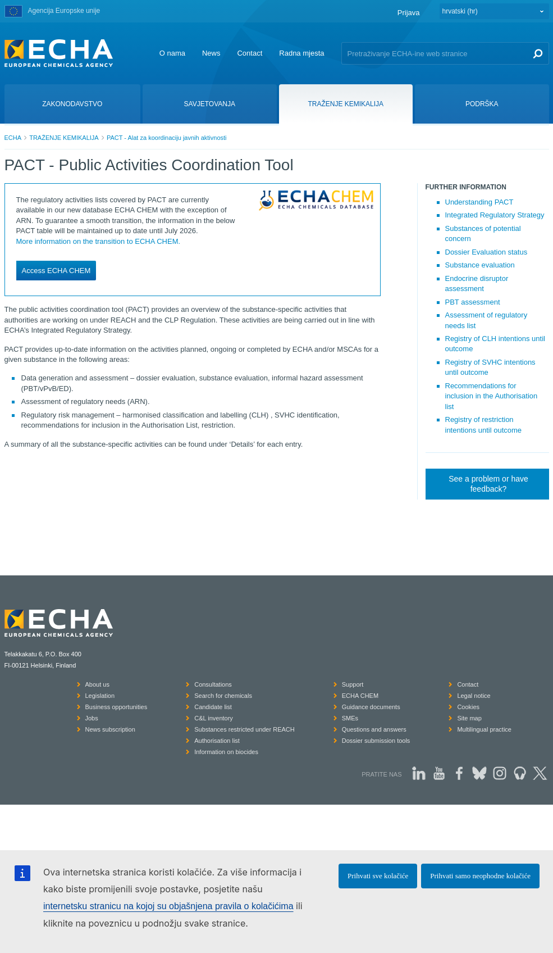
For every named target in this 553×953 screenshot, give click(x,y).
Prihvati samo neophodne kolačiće (480, 876)
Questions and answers (374, 729)
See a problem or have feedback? (488, 483)
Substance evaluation (480, 265)
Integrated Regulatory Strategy (495, 215)
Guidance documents (371, 707)
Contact (249, 53)
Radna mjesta (301, 53)
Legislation (100, 695)
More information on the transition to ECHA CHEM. (98, 241)
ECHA (13, 137)
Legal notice (473, 695)
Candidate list (213, 707)
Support (353, 684)
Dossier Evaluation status (486, 252)
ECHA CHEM (360, 695)
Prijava (408, 12)
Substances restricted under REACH (244, 729)
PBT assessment (472, 302)
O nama (172, 53)
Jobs (91, 718)
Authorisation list (217, 740)
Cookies (468, 707)
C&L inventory (213, 718)
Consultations (213, 684)
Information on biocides (226, 751)
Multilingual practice (484, 729)
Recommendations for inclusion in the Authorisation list (491, 396)
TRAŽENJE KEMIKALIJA (63, 137)
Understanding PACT (479, 202)
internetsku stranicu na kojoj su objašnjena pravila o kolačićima (168, 906)
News (211, 53)
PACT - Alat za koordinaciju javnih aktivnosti (167, 137)
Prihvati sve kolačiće (378, 876)
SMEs (350, 718)
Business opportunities (116, 707)
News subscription (110, 729)
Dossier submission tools (376, 740)
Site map (469, 718)
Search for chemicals (223, 695)
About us (97, 684)
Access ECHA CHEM (56, 270)
